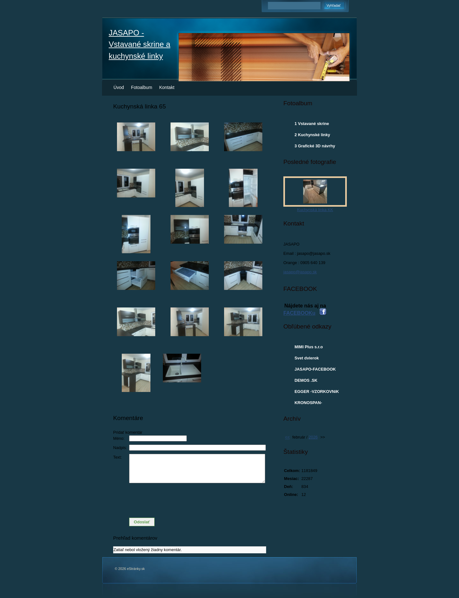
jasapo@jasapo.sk (300, 271)
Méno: (119, 438)
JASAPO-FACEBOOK (315, 369)
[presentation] (189, 500)
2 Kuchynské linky (312, 134)
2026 (313, 437)
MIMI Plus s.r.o (309, 346)
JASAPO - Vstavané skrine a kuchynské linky (139, 44)
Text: (117, 457)
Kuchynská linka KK (315, 209)
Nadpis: (120, 447)
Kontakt (166, 87)
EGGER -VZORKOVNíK (317, 391)
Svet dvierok (307, 358)
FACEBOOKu (299, 313)
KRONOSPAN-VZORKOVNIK (308, 404)
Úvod (118, 87)
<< (287, 437)
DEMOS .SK (306, 380)
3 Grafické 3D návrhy (315, 146)
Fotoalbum (141, 87)
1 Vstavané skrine (312, 123)
